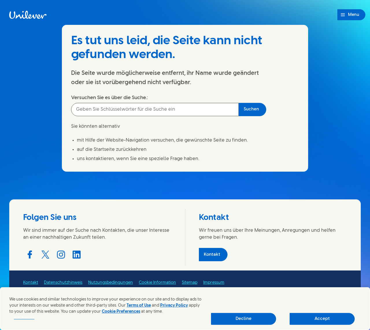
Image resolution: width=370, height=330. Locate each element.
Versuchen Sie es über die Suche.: (109, 97)
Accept (322, 318)
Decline (243, 318)
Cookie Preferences (121, 311)
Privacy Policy (174, 305)
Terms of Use (139, 305)
